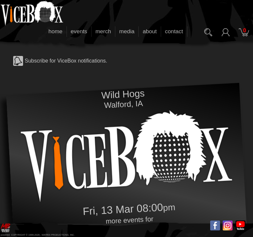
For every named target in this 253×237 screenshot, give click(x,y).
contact (174, 31)
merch (103, 31)
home (55, 31)
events (79, 31)
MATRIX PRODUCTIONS (55, 234)
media (126, 31)
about (150, 31)
